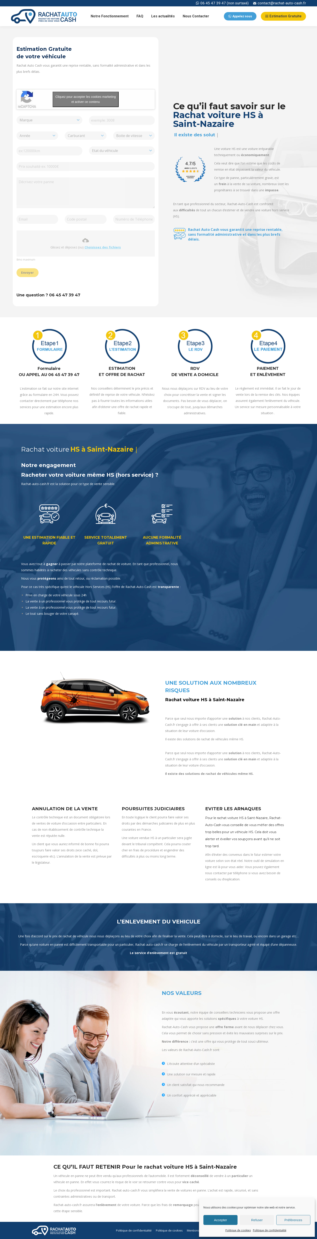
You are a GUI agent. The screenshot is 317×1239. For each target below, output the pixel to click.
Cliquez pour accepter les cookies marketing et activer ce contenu (85, 99)
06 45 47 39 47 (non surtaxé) (222, 3)
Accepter (220, 1220)
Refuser (257, 1220)
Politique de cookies (238, 1230)
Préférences (293, 1220)
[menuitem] (109, 16)
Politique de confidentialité (269, 1230)
